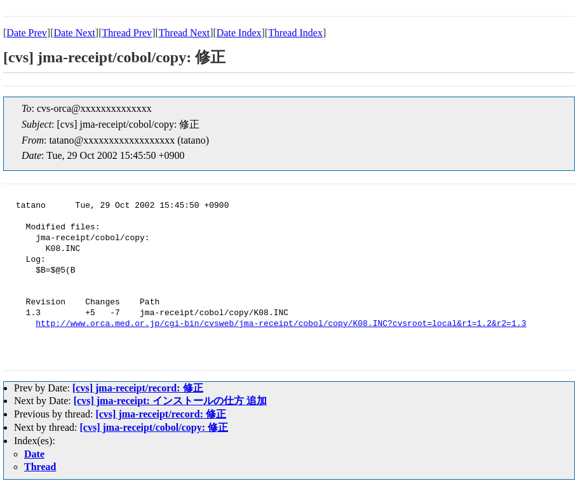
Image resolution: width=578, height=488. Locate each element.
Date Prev (26, 32)
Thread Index (295, 32)
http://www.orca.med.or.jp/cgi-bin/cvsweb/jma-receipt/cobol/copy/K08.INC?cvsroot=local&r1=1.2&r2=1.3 (281, 324)
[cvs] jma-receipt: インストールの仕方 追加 (170, 400)
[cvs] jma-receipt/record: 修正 (137, 388)
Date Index (239, 32)
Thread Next (184, 32)
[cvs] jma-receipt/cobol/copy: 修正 (154, 427)
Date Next (74, 32)
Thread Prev (127, 32)
